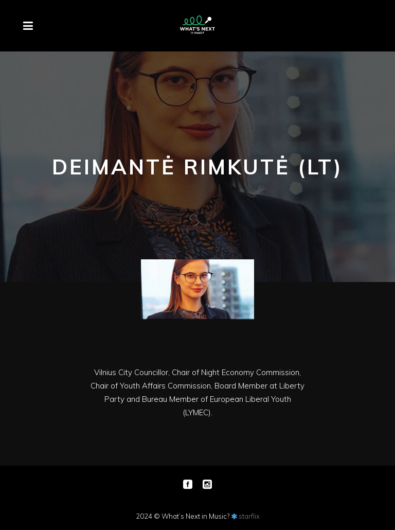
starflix (249, 516)
